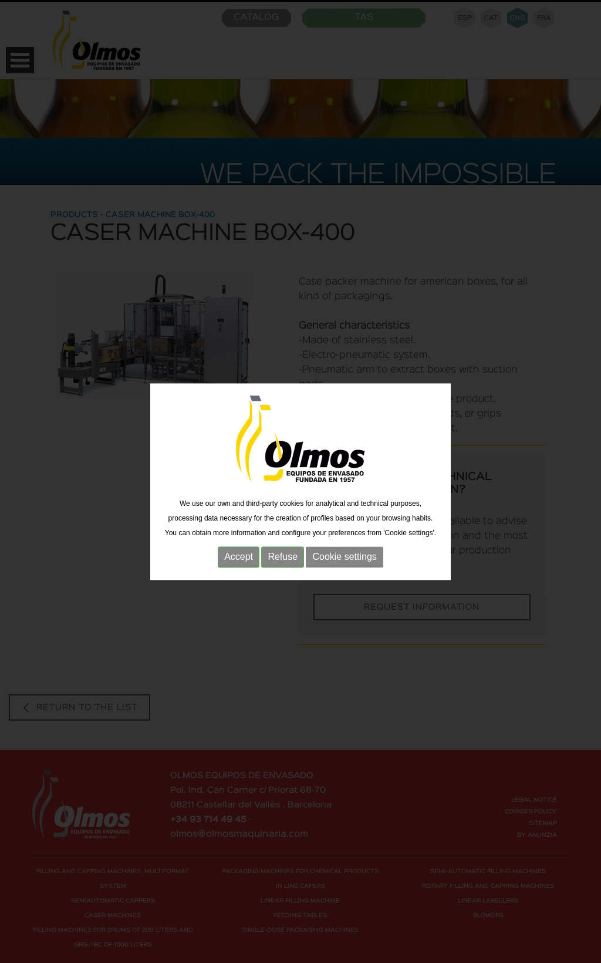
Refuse (283, 562)
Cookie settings (344, 562)
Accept (238, 562)
